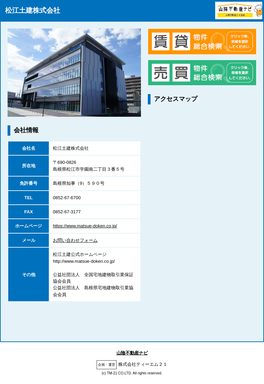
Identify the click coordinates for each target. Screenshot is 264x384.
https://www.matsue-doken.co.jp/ (85, 225)
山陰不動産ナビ (132, 352)
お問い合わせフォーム (75, 240)
